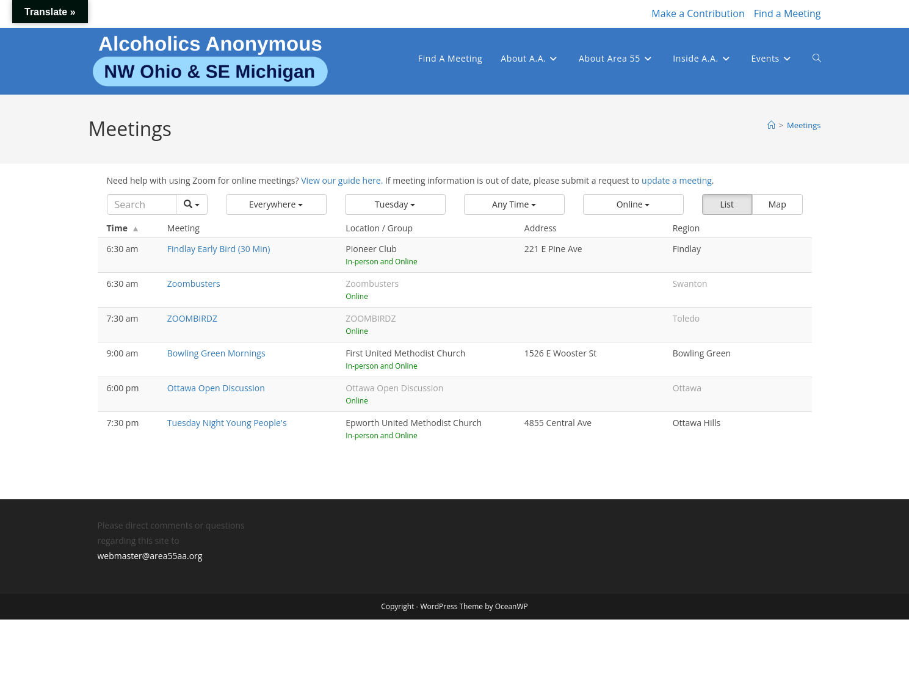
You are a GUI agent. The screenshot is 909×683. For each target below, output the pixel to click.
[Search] (141, 204)
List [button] (727, 204)
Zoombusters (193, 283)
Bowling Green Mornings (216, 353)
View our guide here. (342, 180)
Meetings (803, 125)
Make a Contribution (697, 13)
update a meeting (677, 180)
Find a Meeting (787, 13)
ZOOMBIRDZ (192, 318)
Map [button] (777, 204)
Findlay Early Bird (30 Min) (218, 249)
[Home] (771, 125)
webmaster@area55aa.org (150, 556)
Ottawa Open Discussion (216, 388)
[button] (276, 204)
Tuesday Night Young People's (227, 422)
